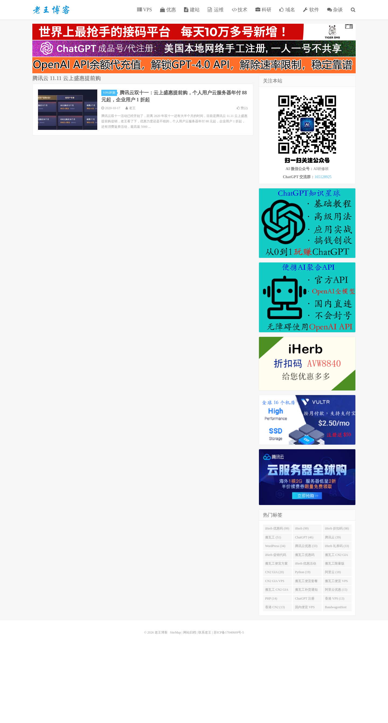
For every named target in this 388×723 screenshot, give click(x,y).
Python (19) (302, 572)
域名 (287, 9)
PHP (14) (271, 598)
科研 (263, 9)
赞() (242, 108)
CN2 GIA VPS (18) (274, 582)
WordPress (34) (275, 546)
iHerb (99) (302, 528)
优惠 (168, 9)
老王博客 (51, 9)
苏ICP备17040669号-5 (229, 632)
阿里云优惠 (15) (336, 589)
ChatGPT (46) (304, 537)
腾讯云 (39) (333, 537)
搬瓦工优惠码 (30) (304, 556)
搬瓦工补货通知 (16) (306, 591)
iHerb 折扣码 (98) (337, 528)
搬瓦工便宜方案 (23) (276, 565)
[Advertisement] (194, 674)
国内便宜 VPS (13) (305, 608)
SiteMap (175, 632)
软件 (311, 9)
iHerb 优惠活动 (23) (305, 565)
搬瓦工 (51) (273, 537)
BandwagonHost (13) (336, 608)
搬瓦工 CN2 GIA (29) (336, 556)
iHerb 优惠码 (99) (277, 528)
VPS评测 (110, 93)
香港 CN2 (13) (275, 607)
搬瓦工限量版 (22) (334, 565)
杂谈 (335, 9)
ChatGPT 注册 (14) (304, 600)
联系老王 (204, 632)
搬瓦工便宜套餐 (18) (306, 582)
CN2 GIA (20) (274, 572)
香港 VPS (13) (334, 598)
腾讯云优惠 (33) (306, 546)
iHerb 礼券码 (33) (337, 546)
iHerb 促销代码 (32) (275, 556)
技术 (240, 9)
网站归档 (189, 632)
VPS (144, 9)
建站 (192, 9)
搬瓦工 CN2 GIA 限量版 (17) (276, 591)
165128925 (322, 177)
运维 (216, 9)
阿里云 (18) (333, 572)
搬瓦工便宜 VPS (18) (336, 582)
